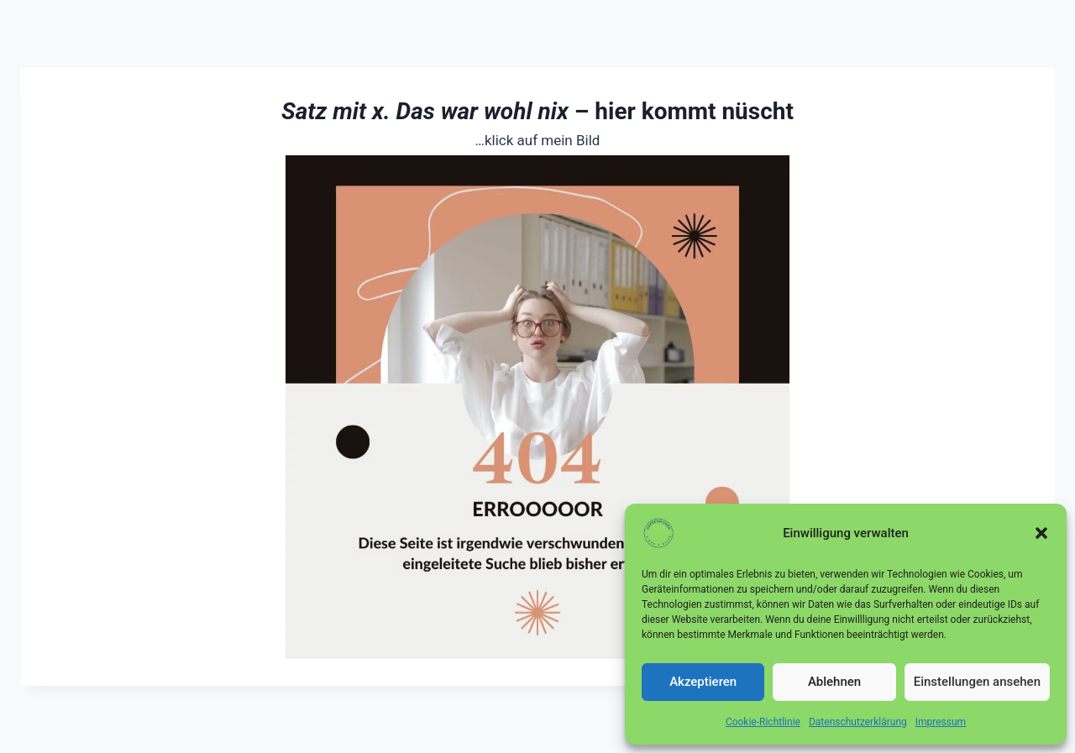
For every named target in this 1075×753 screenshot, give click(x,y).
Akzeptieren (703, 681)
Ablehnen (834, 681)
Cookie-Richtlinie (763, 722)
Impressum (940, 722)
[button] (1041, 533)
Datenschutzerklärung (858, 722)
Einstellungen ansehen (977, 681)
